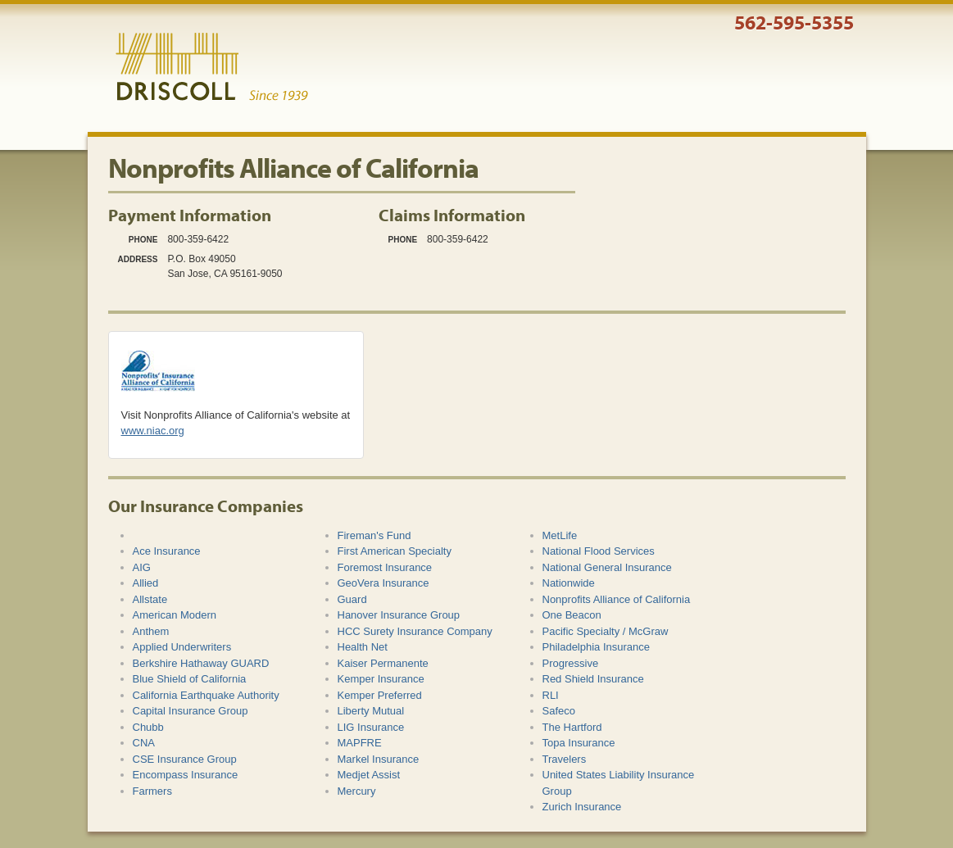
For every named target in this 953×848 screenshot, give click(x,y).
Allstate (150, 599)
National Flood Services (598, 551)
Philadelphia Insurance (596, 647)
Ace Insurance (167, 551)
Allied (146, 583)
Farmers (152, 791)
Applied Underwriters (182, 647)
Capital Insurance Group (190, 711)
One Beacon (571, 615)
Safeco (558, 711)
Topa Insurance (578, 743)
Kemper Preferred (380, 695)
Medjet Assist (369, 775)
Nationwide (568, 583)
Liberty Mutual (371, 711)
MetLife (560, 535)
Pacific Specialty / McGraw (605, 631)
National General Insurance (607, 567)
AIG (142, 567)
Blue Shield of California (190, 679)
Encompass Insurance (185, 775)
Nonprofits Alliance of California (616, 599)
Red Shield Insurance (593, 679)
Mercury (357, 791)
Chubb (148, 727)
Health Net (363, 647)
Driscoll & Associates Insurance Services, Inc (212, 67)
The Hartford (572, 727)
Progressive (570, 663)
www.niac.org (152, 430)
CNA (144, 743)
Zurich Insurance (582, 806)
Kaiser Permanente (383, 663)
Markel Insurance (379, 759)
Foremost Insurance (385, 567)
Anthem (151, 631)
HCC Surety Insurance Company (415, 631)
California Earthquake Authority (206, 695)
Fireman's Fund (374, 535)
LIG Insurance (371, 727)
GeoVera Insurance (383, 583)
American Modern (175, 615)
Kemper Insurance (381, 679)
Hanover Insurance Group (399, 615)
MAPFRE (360, 743)
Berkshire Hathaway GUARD (201, 663)
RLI (550, 695)
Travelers (564, 759)
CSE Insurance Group (185, 759)
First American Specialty (395, 551)
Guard (352, 599)
